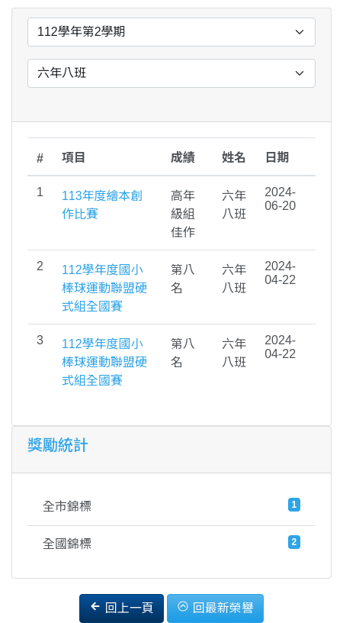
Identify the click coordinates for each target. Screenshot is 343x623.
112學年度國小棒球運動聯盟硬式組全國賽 (104, 288)
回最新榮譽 (215, 607)
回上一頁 (121, 607)
